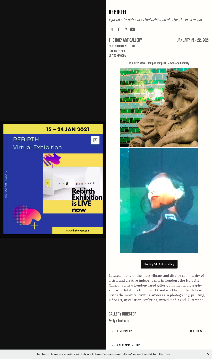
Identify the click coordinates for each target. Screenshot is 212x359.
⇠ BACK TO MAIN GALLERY (126, 345)
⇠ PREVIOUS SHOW (122, 331)
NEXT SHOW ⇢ (198, 331)
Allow (161, 354)
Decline (167, 354)
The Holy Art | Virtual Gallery (159, 264)
